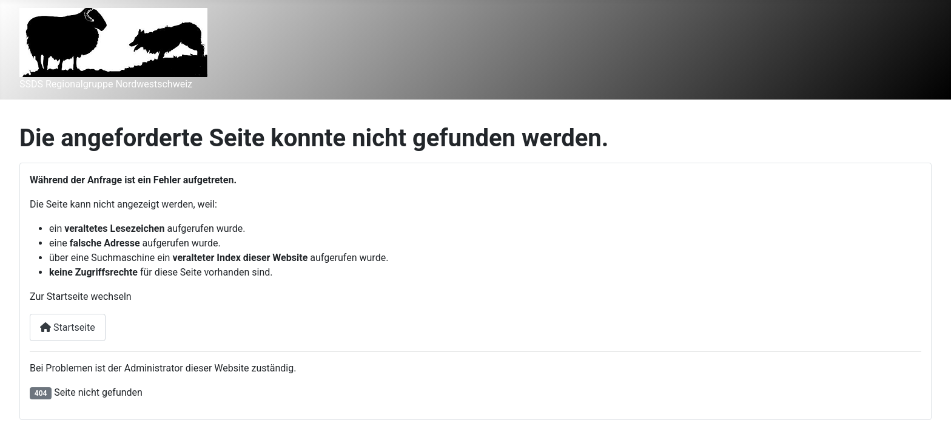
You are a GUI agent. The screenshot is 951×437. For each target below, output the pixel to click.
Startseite (67, 327)
